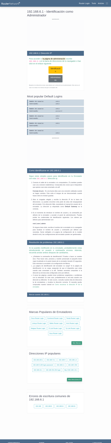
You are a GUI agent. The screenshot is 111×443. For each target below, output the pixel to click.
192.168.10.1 (38, 370)
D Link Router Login (55, 328)
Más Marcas (77, 343)
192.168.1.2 (73, 360)
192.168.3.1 (61, 365)
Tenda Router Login (72, 318)
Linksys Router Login (39, 323)
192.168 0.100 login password (43, 365)
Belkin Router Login (56, 323)
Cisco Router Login (37, 318)
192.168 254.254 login (53, 370)
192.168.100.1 (38, 360)
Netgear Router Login (38, 328)
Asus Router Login (55, 333)
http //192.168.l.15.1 (70, 370)
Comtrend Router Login (55, 318)
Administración (55, 78)
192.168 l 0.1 (51, 360)
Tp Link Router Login (72, 328)
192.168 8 (62, 360)
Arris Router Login (72, 323)
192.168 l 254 (72, 365)
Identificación (55, 70)
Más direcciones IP (74, 379)
